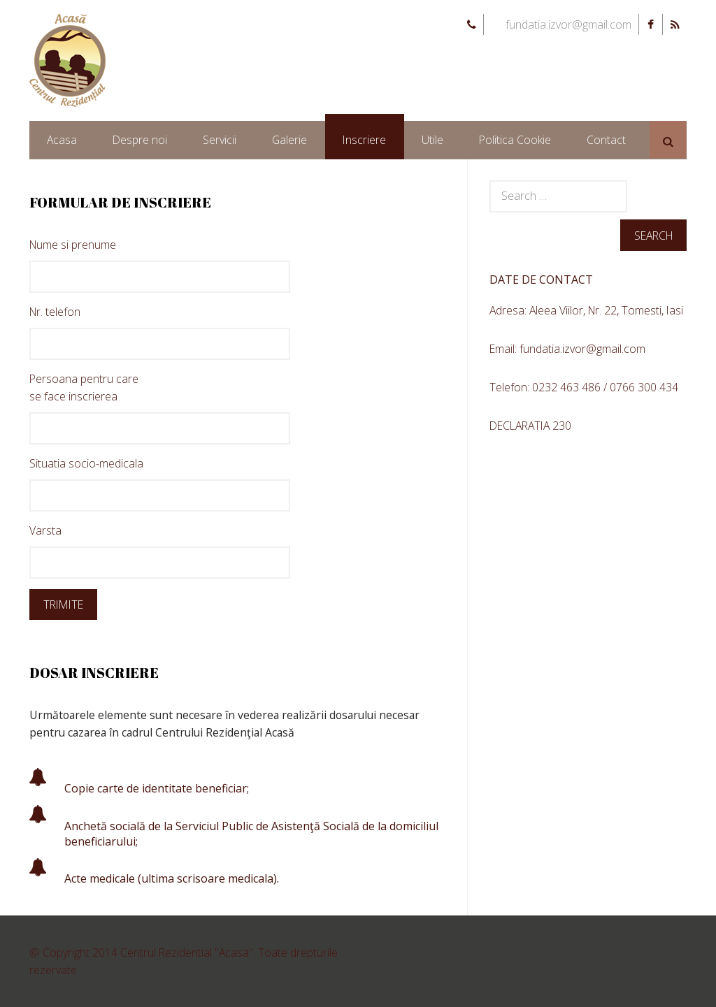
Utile (432, 139)
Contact (606, 139)
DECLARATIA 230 (530, 425)
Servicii (219, 139)
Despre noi (140, 139)
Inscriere (364, 139)
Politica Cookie (515, 139)
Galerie (289, 139)
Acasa (62, 139)
